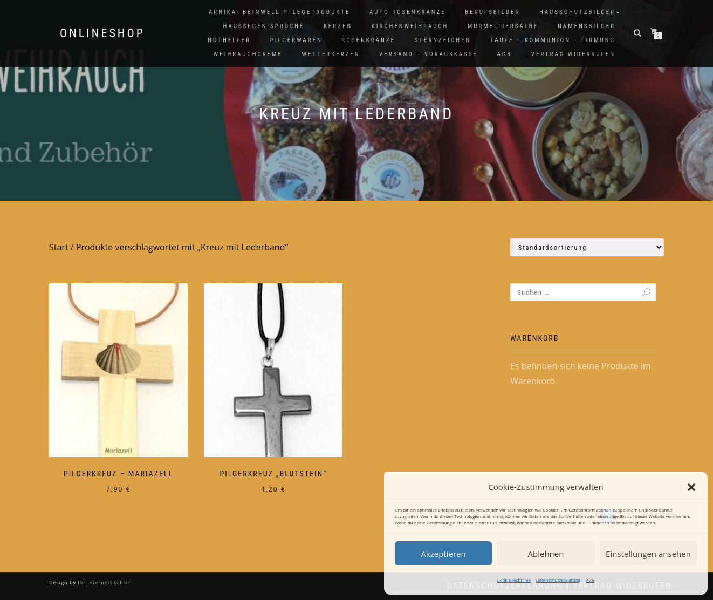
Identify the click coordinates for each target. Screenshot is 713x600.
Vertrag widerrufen (573, 54)
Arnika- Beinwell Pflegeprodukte (279, 12)
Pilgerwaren (296, 40)
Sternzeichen (443, 40)
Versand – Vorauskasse (428, 54)
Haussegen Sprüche (263, 26)
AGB (590, 580)
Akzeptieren (443, 553)
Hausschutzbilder (577, 12)
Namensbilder (586, 26)
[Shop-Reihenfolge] (587, 247)
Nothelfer (229, 40)
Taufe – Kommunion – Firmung (552, 40)
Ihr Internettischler (103, 582)
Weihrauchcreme (248, 54)
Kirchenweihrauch (410, 26)
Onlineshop (102, 33)
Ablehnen (546, 553)
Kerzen (338, 26)
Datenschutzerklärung (558, 580)
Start (58, 247)
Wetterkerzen (330, 54)
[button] (691, 487)
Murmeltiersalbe (503, 26)
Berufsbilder (492, 12)
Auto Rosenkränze (407, 12)
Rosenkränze (368, 40)
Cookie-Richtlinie (514, 580)
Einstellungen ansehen (648, 553)
